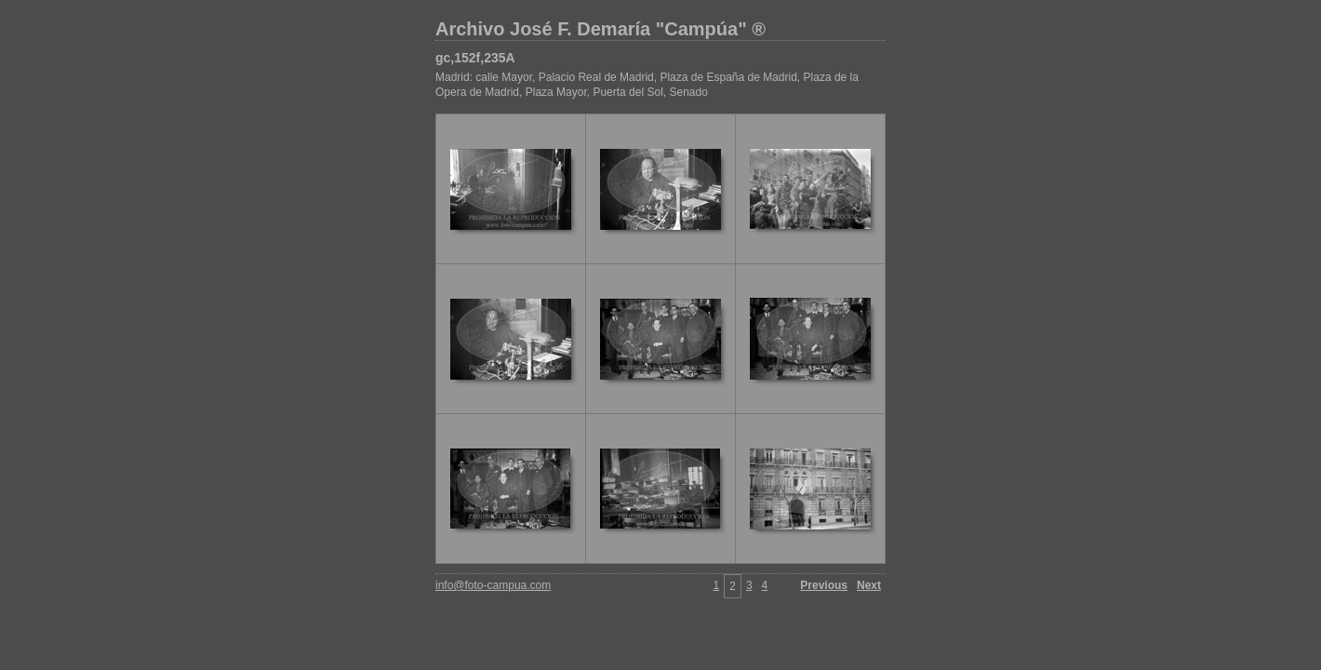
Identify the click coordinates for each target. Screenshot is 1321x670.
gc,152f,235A (475, 57)
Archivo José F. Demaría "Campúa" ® (600, 29)
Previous (823, 585)
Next (869, 585)
